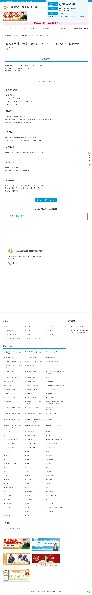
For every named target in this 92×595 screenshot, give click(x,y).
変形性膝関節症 (50, 475)
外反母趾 (6, 491)
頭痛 (47, 487)
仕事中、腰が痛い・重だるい (12, 377)
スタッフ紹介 (29, 326)
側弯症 (27, 455)
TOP (11, 29)
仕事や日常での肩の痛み (32, 358)
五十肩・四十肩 (8, 512)
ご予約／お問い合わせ (80, 29)
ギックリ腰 (49, 366)
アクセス (63, 29)
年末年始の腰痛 (50, 358)
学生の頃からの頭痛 (9, 398)
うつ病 (48, 431)
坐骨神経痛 (28, 487)
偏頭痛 (27, 451)
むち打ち (48, 463)
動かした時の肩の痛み (52, 352)
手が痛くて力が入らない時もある (55, 386)
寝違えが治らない (51, 377)
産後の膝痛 (49, 471)
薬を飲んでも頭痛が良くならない (13, 362)
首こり (6, 435)
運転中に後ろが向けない (32, 386)
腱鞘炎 (27, 459)
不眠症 (48, 483)
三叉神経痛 (7, 451)
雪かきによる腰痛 (51, 413)
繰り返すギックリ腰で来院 (32, 407)
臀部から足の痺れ (9, 358)
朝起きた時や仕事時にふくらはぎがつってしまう (13, 353)
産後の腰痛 (28, 475)
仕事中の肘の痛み (9, 372)
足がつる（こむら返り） (11, 463)
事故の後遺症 (29, 393)
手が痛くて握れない (51, 381)
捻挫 (47, 451)
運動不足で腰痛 (29, 439)
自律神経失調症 (8, 487)
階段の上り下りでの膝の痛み (33, 352)
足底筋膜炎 (7, 515)
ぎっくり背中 (8, 495)
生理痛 (27, 503)
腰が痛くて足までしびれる (32, 389)
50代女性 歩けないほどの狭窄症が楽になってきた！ (13, 426)
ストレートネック (51, 495)
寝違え (27, 471)
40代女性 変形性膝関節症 (32, 425)
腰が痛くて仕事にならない (32, 377)
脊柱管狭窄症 (29, 499)
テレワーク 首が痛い (10, 447)
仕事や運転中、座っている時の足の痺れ (13, 366)
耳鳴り (6, 475)
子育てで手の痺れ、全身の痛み (12, 413)
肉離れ (27, 483)
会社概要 (27, 335)
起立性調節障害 (29, 431)
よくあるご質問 (8, 331)
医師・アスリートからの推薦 (33, 339)
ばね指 (27, 515)
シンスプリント (50, 512)
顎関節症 (27, 495)
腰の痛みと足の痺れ (30, 381)
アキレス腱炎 (8, 499)
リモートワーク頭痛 (9, 443)
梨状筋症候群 (49, 491)
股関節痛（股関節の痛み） (32, 435)
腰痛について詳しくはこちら (46, 200)
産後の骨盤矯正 (50, 459)
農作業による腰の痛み (31, 398)
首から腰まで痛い (9, 381)
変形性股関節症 (29, 366)
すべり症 (6, 479)
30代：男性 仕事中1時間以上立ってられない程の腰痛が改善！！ (79, 331)
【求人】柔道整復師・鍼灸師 (12, 339)
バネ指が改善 (49, 419)
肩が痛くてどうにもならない (12, 389)
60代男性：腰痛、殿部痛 (16, 216)
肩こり (27, 467)
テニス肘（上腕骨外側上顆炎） (54, 507)
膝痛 (47, 467)
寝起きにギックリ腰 (9, 393)
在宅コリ (48, 435)
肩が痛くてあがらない (52, 393)
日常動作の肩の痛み (30, 372)
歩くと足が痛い (50, 398)
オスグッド (28, 507)
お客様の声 (46, 29)
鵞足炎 (6, 483)
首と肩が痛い (8, 386)
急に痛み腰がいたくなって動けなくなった (34, 402)
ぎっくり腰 (7, 507)
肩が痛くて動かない (9, 402)
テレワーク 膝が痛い (52, 443)
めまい (6, 459)
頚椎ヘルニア (49, 479)
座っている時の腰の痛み (53, 362)
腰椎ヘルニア (29, 479)
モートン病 (49, 499)
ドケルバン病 (49, 503)
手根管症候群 (29, 491)
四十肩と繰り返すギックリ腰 (12, 419)
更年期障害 (49, 455)
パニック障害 (8, 431)
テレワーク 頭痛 (30, 443)
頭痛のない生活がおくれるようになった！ (55, 408)
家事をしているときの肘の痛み (33, 362)
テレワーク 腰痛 (30, 447)
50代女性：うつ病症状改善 (53, 425)
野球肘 (27, 512)
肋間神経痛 (7, 455)
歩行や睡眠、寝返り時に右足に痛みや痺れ (55, 372)
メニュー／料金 (29, 29)
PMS (5, 471)
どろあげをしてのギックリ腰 (12, 407)
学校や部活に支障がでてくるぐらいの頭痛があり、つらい (55, 402)
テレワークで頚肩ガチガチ (11, 439)
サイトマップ (49, 335)
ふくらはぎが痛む (51, 389)
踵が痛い (27, 463)
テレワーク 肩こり (51, 447)
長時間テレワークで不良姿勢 (54, 439)
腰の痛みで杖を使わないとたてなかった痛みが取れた (34, 420)
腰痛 (9, 35)
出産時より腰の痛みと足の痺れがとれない (34, 414)
